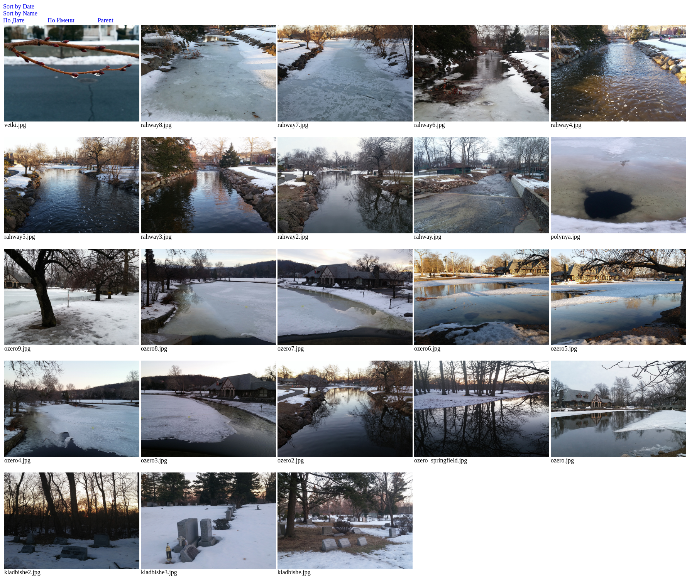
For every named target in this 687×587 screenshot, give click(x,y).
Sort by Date (18, 6)
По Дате (13, 20)
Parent (105, 20)
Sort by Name (20, 13)
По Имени (60, 20)
